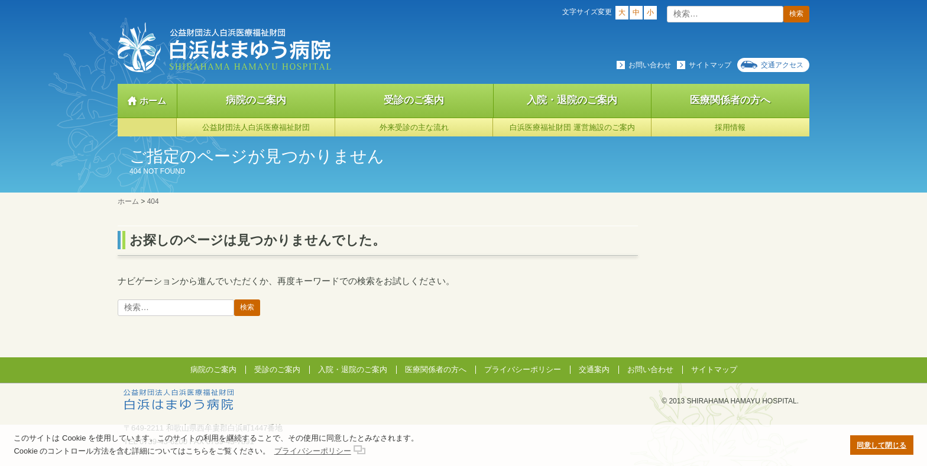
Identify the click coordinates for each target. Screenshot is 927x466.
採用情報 (730, 127)
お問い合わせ (649, 65)
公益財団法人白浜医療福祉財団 (256, 127)
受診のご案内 (414, 100)
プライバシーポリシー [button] (312, 451)
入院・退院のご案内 (572, 100)
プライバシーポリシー (522, 369)
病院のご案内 (256, 100)
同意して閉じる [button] (881, 445)
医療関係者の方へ (730, 100)
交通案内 (594, 369)
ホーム (153, 101)
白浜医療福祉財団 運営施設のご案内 (572, 127)
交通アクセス (782, 65)
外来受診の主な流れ (414, 127)
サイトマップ (710, 65)
